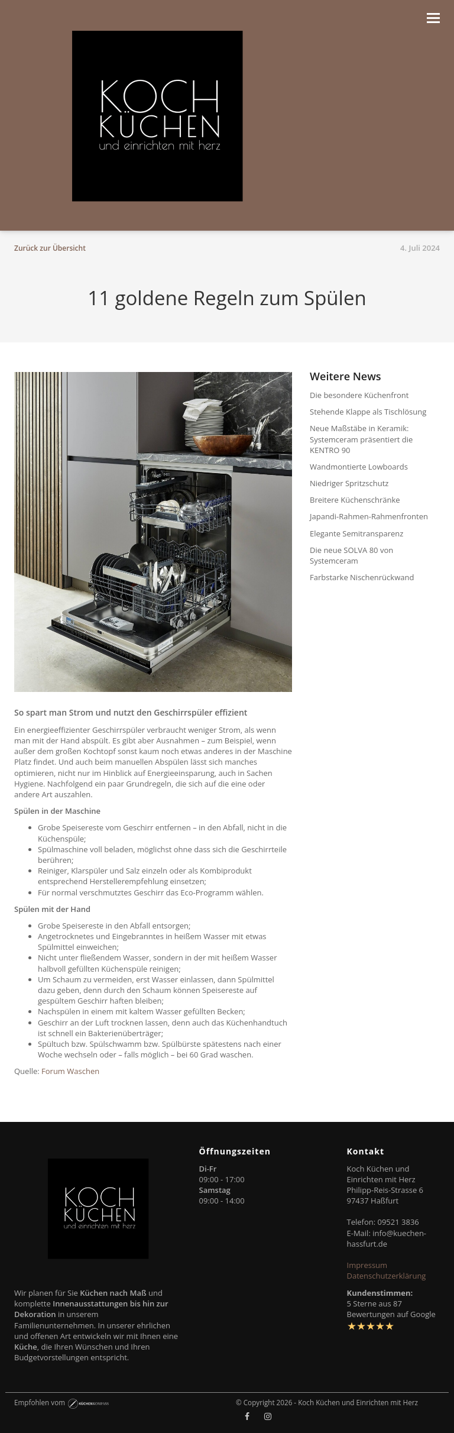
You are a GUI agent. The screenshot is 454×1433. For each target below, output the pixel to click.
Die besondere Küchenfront (359, 395)
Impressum (367, 1265)
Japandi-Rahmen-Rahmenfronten (369, 516)
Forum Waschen (70, 1071)
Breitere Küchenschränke (355, 499)
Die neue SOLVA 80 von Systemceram (351, 555)
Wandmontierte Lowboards (359, 466)
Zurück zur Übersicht (50, 248)
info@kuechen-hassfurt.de (387, 1238)
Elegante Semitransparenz (356, 533)
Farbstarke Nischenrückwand (362, 577)
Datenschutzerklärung (386, 1275)
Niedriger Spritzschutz (349, 483)
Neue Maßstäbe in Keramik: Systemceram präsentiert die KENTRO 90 (361, 439)
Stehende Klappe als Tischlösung (368, 411)
